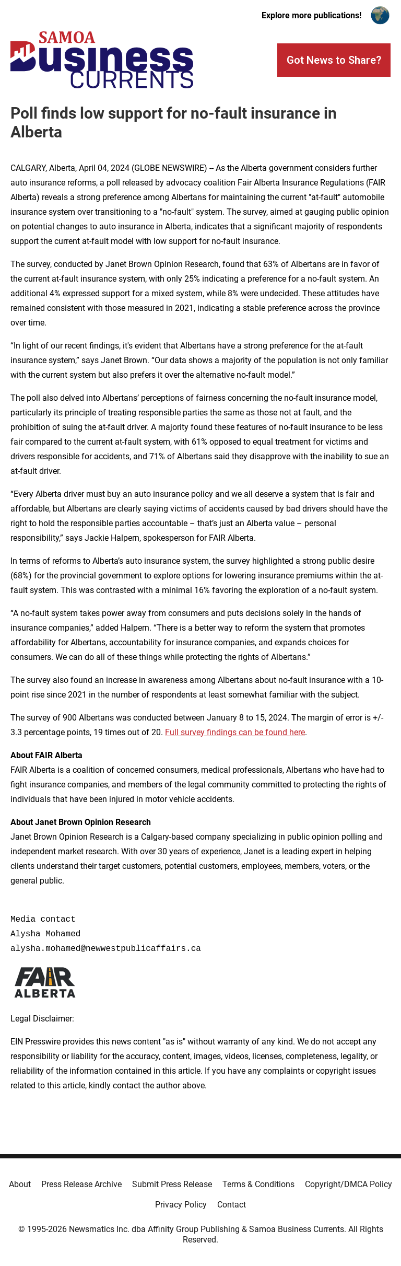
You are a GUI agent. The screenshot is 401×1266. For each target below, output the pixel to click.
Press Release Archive (81, 1184)
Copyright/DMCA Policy (348, 1184)
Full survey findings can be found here (235, 732)
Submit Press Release (172, 1184)
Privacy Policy (181, 1205)
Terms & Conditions (258, 1184)
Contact (231, 1205)
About (20, 1184)
